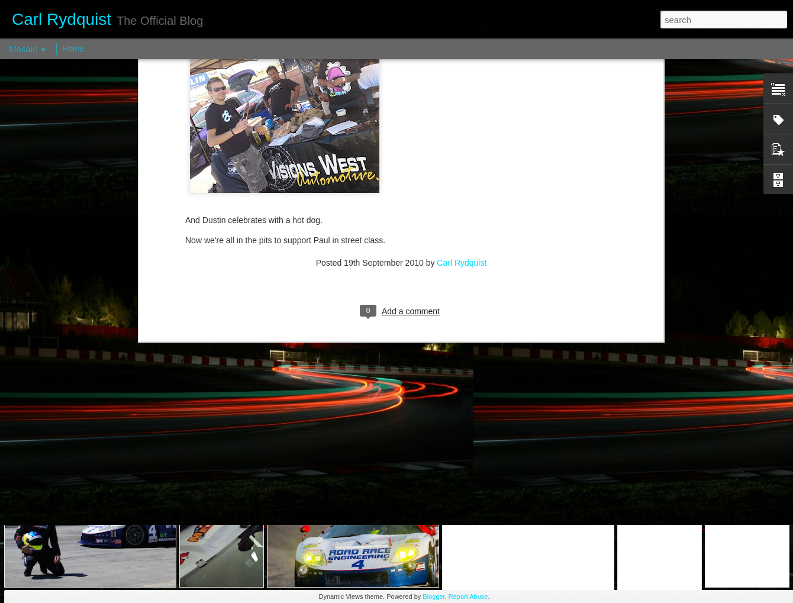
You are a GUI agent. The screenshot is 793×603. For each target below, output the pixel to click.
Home (73, 48)
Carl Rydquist (461, 122)
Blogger (433, 596)
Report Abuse (468, 596)
